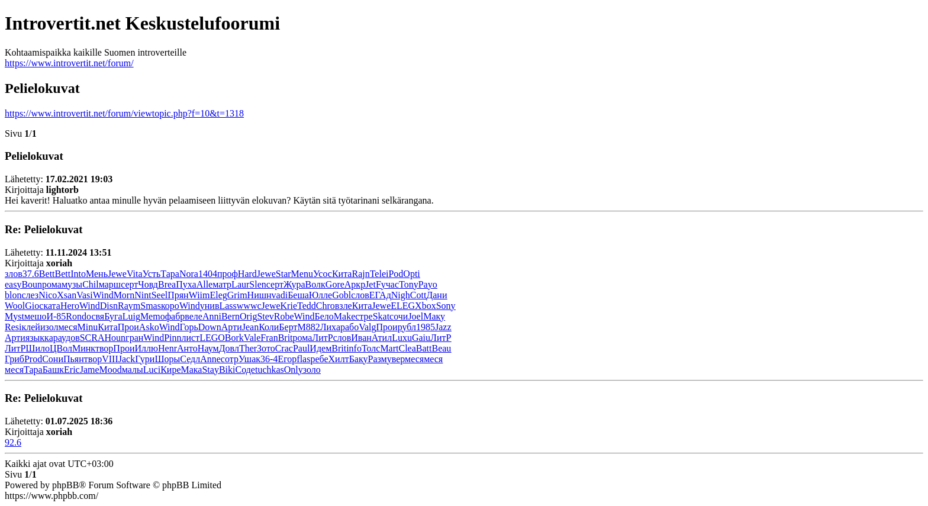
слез (29, 295)
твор (104, 348)
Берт (288, 327)
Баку (358, 359)
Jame (89, 370)
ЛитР (322, 338)
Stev (265, 316)
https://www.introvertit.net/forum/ (69, 63)
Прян (177, 295)
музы (72, 284)
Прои (128, 327)
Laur (240, 284)
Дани (436, 295)
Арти (231, 327)
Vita (135, 274)
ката (51, 306)
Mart (389, 348)
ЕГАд (380, 295)
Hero (69, 306)
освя (95, 316)
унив (210, 306)
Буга (113, 316)
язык (34, 338)
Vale (252, 338)
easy (13, 284)
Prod (33, 359)
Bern (230, 316)
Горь (189, 327)
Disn (109, 306)
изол (49, 327)
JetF (373, 284)
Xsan (66, 295)
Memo (152, 316)
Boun (31, 284)
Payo (427, 284)
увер (396, 359)
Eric (72, 370)
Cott (418, 295)
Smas (150, 306)
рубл (407, 327)
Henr (167, 348)
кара (53, 338)
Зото (266, 348)
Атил (382, 338)
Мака (191, 370)
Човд (148, 284)
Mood (110, 370)
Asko (149, 327)
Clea (406, 348)
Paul (301, 348)
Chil (90, 284)
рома (52, 284)
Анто (187, 348)
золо (312, 370)
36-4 (269, 359)
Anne (210, 359)
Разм (377, 359)
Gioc (34, 306)
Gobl (341, 295)
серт (129, 284)
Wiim (199, 295)
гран (134, 338)
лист (191, 338)
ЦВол (61, 348)
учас (390, 284)
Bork (234, 338)
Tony (408, 284)
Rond (76, 316)
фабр (175, 316)
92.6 (13, 442)
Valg (367, 327)
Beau (441, 348)
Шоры (167, 359)
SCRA (92, 338)
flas (303, 359)
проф (227, 274)
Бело (324, 316)
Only (293, 370)
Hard (247, 274)
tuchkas (269, 370)
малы (132, 370)
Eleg (218, 295)
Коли (269, 327)
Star (283, 274)
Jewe (117, 274)
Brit (285, 338)
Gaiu (421, 338)
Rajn (360, 274)
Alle (204, 284)
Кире (170, 370)
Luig (131, 316)
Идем (320, 348)
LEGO (212, 338)
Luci (151, 370)
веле (193, 316)
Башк (53, 370)
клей (30, 327)
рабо (349, 327)
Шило (37, 348)
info (354, 348)
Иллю (145, 348)
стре (363, 316)
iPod (394, 274)
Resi (13, 327)
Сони (52, 359)
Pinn (172, 338)
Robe (284, 316)
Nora (188, 274)
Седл (190, 359)
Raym (129, 306)
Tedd (306, 306)
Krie (289, 306)
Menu (302, 274)
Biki (227, 370)
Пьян (73, 359)
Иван (361, 338)
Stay (210, 370)
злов (13, 274)
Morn (124, 295)
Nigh (400, 295)
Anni (211, 316)
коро (170, 306)
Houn (115, 338)
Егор (287, 359)
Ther (248, 348)
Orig (248, 316)
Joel (415, 316)
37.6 (30, 274)
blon (13, 295)
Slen (257, 284)
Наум (208, 348)
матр (221, 284)
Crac (284, 348)
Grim (237, 295)
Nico (47, 295)
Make (344, 316)
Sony (446, 306)
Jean (250, 327)
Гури (144, 359)
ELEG (403, 306)
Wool (15, 306)
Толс (371, 348)
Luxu (402, 338)
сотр (230, 359)
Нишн (259, 295)
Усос (322, 274)
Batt (424, 348)
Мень (97, 274)
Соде (244, 370)
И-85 (56, 316)
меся (67, 327)
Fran (269, 338)
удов (71, 338)
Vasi (84, 295)
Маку (434, 316)
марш (110, 284)
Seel (160, 295)
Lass (227, 306)
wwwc (249, 306)
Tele (378, 274)
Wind (103, 295)
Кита (342, 274)
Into (78, 274)
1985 (425, 327)
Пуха (186, 284)
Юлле (320, 295)
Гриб (14, 359)
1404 (207, 274)
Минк (83, 348)
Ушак (249, 359)
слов (360, 295)
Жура (294, 284)
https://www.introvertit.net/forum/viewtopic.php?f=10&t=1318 (124, 113)
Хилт (338, 359)
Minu (88, 327)
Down (209, 327)
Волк (315, 284)
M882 (308, 327)
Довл (229, 348)
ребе (319, 359)
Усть (152, 274)
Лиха (330, 327)
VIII (110, 359)
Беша (298, 295)
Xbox (425, 306)
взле (343, 306)
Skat (381, 316)
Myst (14, 316)
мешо (35, 316)
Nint (142, 295)
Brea (167, 284)
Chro (325, 306)
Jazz (443, 327)
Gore (335, 284)
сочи (398, 316)
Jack (126, 359)
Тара (169, 274)
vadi (280, 295)
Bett (47, 274)
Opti (411, 274)
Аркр (354, 284)
